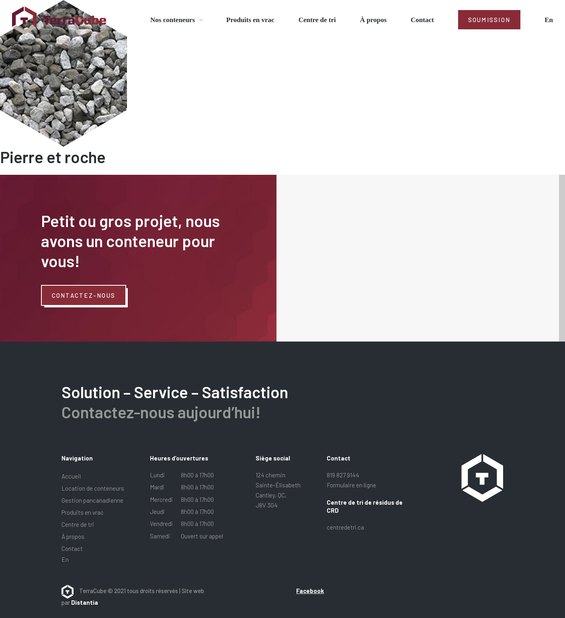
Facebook (310, 590)
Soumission (489, 19)
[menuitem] (549, 20)
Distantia (84, 602)
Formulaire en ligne (351, 485)
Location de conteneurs (92, 488)
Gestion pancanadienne (92, 500)
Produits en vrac (250, 20)
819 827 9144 (343, 475)
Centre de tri (317, 20)
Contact (422, 20)
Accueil (71, 476)
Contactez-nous (84, 295)
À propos (373, 20)
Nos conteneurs (172, 20)
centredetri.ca (345, 527)
